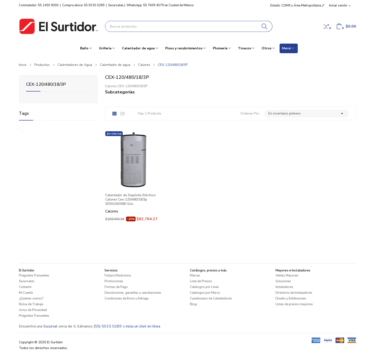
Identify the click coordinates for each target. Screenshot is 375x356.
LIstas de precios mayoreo (294, 304)
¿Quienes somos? (31, 298)
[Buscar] (264, 26)
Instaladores (284, 287)
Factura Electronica (118, 275)
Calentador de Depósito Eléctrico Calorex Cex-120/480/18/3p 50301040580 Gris (130, 199)
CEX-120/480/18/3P (46, 84)
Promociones (114, 281)
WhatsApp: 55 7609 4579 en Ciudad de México (160, 5)
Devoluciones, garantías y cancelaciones (133, 293)
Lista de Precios (201, 281)
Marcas (195, 275)
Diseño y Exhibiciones (291, 298)
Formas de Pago (116, 287)
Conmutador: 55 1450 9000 (39, 5)
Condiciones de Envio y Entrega (127, 298)
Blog (193, 304)
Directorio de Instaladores (294, 293)
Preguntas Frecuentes (34, 275)
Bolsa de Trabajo (31, 304)
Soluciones (283, 281)
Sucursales (116, 5)
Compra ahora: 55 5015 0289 (83, 5)
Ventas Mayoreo (287, 275)
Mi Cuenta (26, 293)
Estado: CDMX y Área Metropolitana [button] (297, 5)
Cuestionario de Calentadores (211, 298)
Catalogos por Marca (205, 293)
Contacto (25, 287)
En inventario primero (306, 113)
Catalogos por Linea (204, 287)
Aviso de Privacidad (33, 310)
